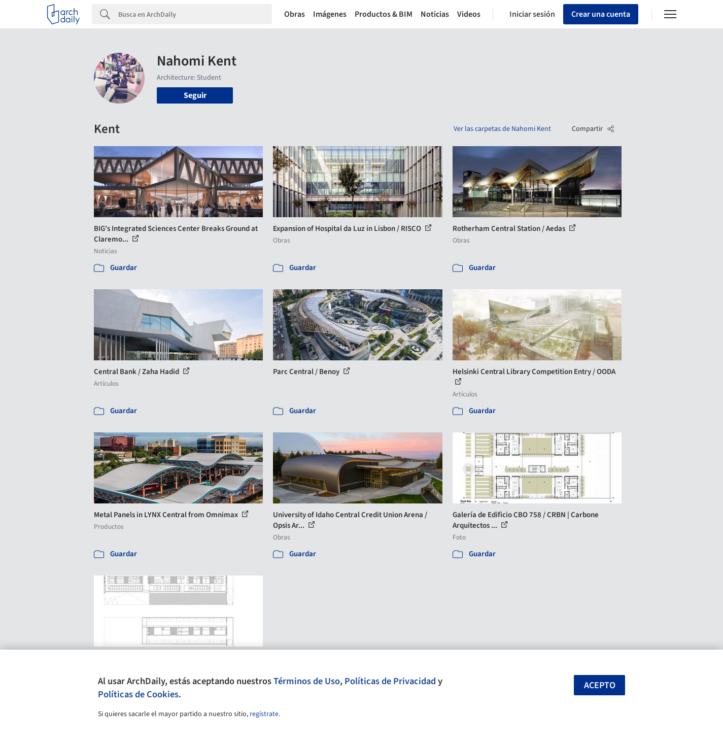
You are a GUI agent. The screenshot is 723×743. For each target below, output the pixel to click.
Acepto (599, 685)
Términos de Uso (306, 681)
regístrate (264, 714)
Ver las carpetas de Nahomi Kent (502, 128)
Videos (468, 14)
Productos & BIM (383, 14)
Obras (294, 14)
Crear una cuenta (600, 14)
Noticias (435, 14)
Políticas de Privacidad (390, 681)
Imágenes (330, 14)
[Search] (195, 14)
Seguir (195, 95)
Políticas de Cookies (138, 694)
